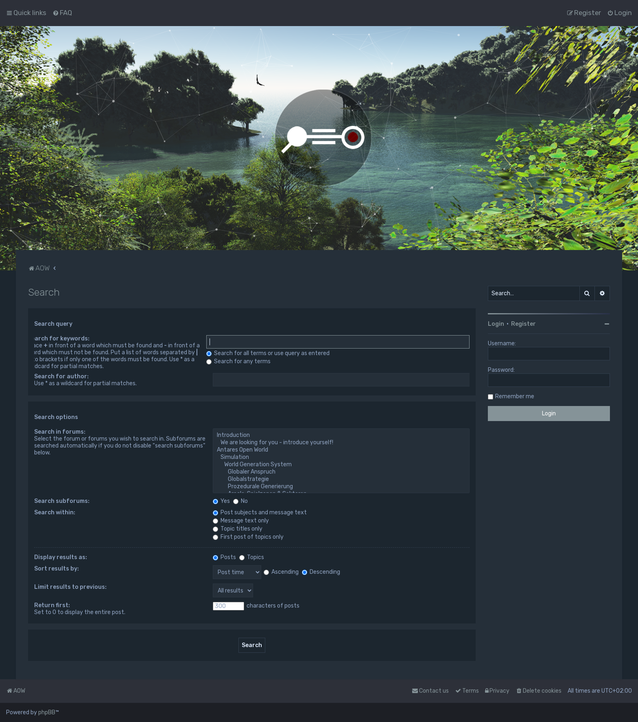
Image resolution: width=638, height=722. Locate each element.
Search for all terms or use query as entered (268, 353)
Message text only (241, 520)
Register (523, 323)
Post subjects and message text (260, 512)
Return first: (52, 605)
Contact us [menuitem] (430, 690)
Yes (221, 501)
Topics (251, 557)
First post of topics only (248, 536)
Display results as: (60, 557)
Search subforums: (62, 501)
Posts (224, 557)
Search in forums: (59, 431)
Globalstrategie (341, 479)
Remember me (514, 396)
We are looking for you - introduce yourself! (341, 442)
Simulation (341, 457)
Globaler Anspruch (341, 472)
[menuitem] (62, 12)
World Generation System (341, 464)
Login (496, 323)
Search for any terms (238, 361)
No (240, 501)
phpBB (46, 712)
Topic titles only (237, 528)
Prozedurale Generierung (341, 486)
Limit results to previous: (70, 587)
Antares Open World (341, 450)
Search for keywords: (59, 338)
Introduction (341, 435)
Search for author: (61, 376)
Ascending (281, 571)
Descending (321, 571)
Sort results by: (56, 568)
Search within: (54, 512)
